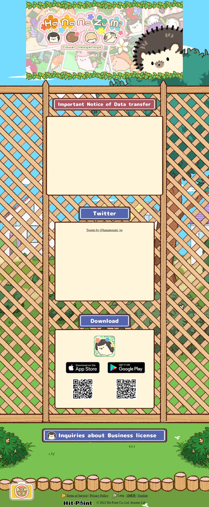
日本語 (131, 495)
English (143, 495)
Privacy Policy (99, 495)
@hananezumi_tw (104, 230)
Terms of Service (77, 495)
